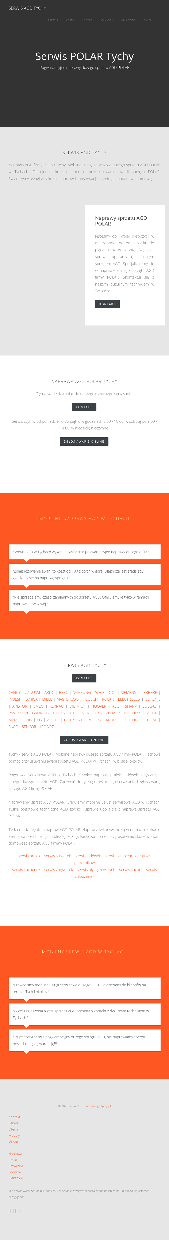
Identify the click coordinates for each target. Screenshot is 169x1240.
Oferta (70, 19)
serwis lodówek (88, 855)
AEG (115, 706)
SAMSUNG (82, 692)
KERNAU (56, 706)
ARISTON (20, 706)
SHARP (131, 706)
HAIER (84, 712)
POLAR (108, 699)
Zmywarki (129, 19)
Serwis (53, 19)
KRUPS (111, 719)
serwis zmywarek (58, 869)
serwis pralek (29, 855)
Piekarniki (16, 1178)
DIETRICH (77, 706)
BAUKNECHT (64, 712)
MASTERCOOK (69, 699)
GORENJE (153, 699)
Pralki (88, 19)
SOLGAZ (149, 706)
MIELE (47, 699)
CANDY (15, 692)
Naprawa (15, 1153)
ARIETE (53, 719)
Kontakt (150, 19)
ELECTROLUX (129, 699)
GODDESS (132, 712)
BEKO (63, 692)
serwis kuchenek (26, 869)
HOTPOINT (73, 719)
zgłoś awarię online (86, 441)
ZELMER (113, 712)
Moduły (14, 1135)
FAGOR (151, 712)
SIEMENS (128, 692)
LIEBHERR (149, 692)
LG (39, 719)
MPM (13, 719)
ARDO (50, 692)
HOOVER (98, 706)
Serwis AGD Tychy (27, 8)
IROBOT (47, 726)
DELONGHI (132, 719)
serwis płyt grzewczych (96, 869)
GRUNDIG (40, 712)
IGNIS (27, 719)
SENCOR (29, 726)
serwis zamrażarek (120, 855)
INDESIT (15, 699)
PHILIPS (94, 719)
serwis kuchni (130, 869)
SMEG (38, 706)
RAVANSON (18, 712)
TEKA (97, 712)
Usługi (13, 1141)
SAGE (13, 726)
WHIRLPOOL (105, 692)
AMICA (32, 699)
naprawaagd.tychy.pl (97, 1106)
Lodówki (107, 19)
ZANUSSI (32, 692)
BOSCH (91, 699)
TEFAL (152, 719)
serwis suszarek (57, 855)
